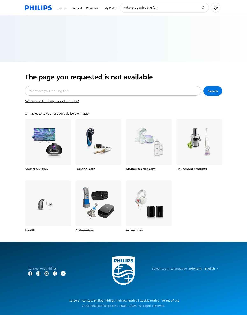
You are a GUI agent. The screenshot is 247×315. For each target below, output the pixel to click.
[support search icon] (203, 7)
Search (213, 91)
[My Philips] (215, 8)
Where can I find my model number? (52, 101)
